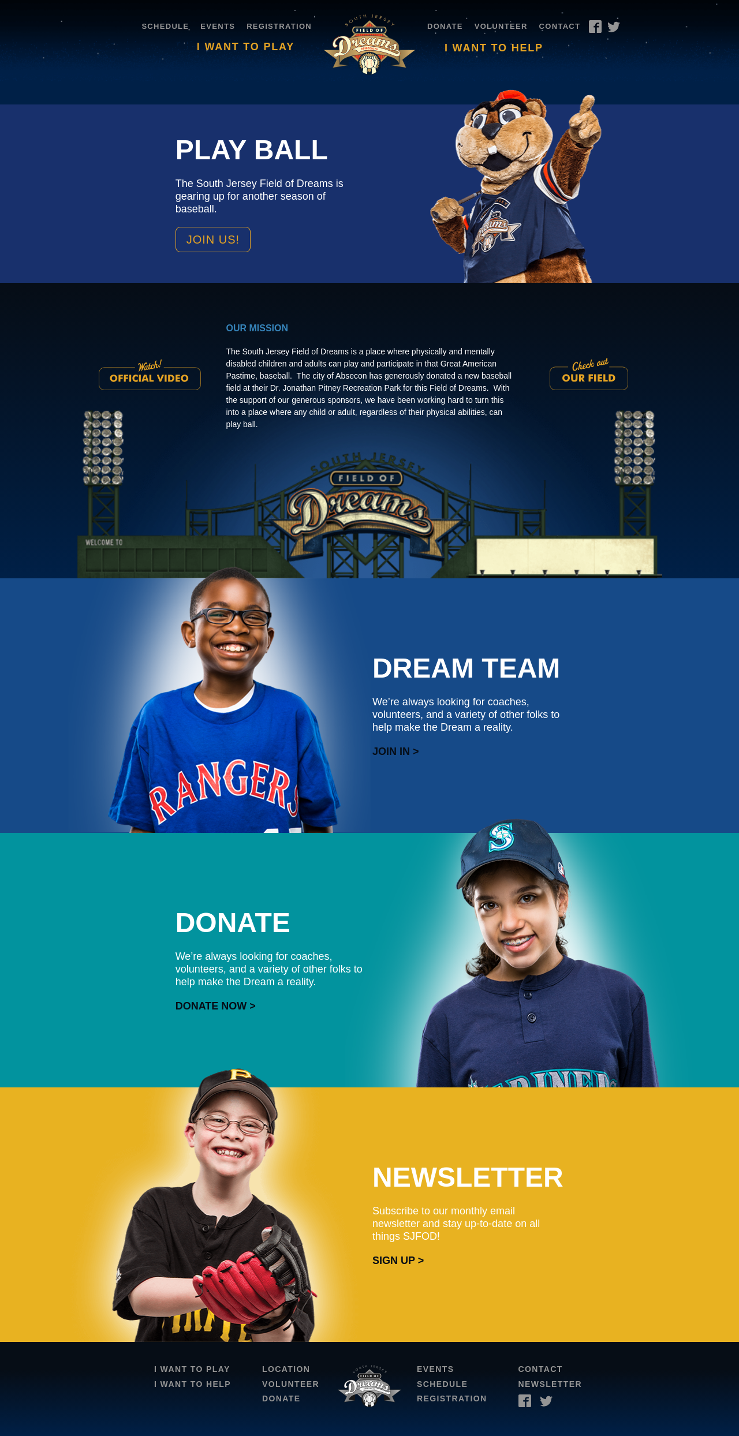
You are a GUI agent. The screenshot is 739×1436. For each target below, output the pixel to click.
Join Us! (213, 239)
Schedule (165, 26)
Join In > (395, 751)
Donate (445, 26)
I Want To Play (245, 47)
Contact (560, 26)
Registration (279, 26)
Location (286, 1369)
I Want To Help (494, 48)
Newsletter (550, 1384)
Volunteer (501, 26)
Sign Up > (398, 1260)
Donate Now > (216, 1006)
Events (217, 26)
